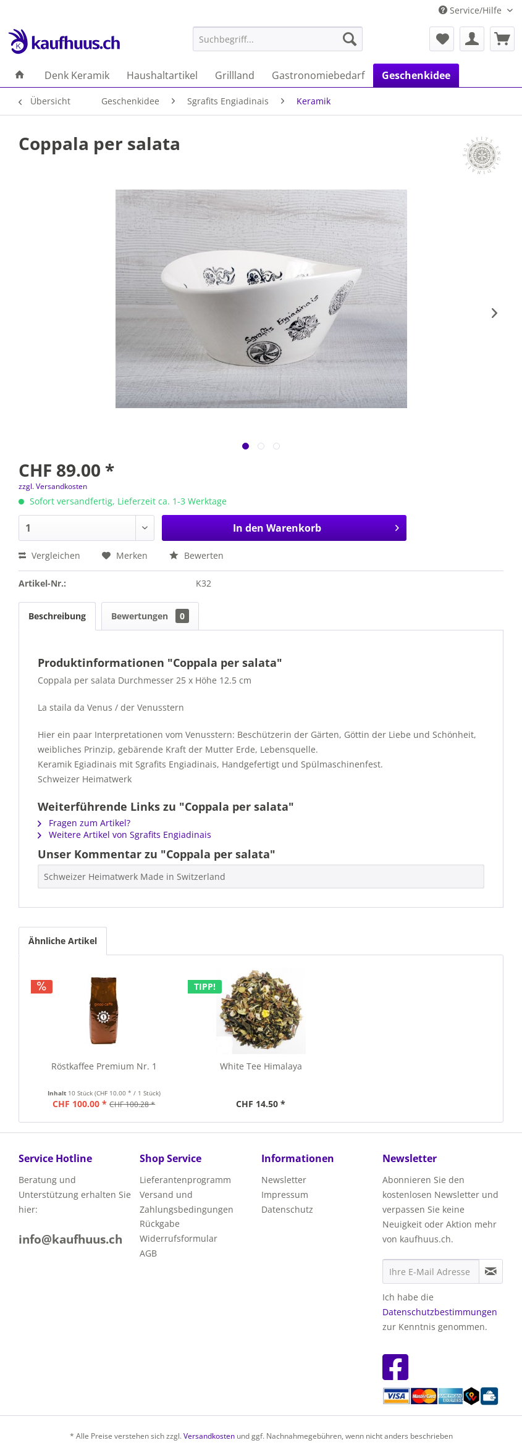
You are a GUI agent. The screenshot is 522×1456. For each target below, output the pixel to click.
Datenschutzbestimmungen (439, 1312)
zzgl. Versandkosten (53, 486)
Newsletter (283, 1180)
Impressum (284, 1194)
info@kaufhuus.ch (70, 1239)
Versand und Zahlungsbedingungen (187, 1202)
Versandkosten (209, 1436)
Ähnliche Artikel (62, 941)
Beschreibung (57, 616)
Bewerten (196, 555)
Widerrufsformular (178, 1238)
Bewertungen (150, 616)
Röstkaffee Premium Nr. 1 (104, 1066)
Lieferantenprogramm (185, 1180)
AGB (148, 1253)
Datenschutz (287, 1209)
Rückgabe (160, 1223)
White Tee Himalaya (261, 1066)
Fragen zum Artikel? (84, 823)
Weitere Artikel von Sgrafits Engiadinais (124, 834)
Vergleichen (49, 555)
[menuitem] (278, 39)
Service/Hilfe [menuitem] (471, 10)
